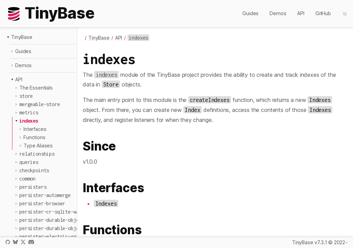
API (300, 13)
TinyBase (21, 37)
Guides (250, 13)
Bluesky (15, 242)
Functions (34, 137)
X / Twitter (23, 242)
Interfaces (34, 129)
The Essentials (36, 88)
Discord (31, 242)
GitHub (323, 13)
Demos (278, 13)
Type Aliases (38, 145)
